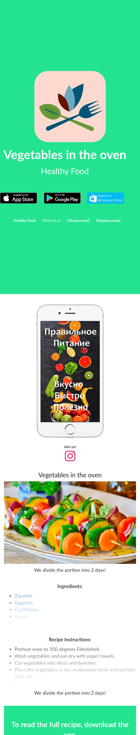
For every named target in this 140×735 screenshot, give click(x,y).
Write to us (52, 220)
